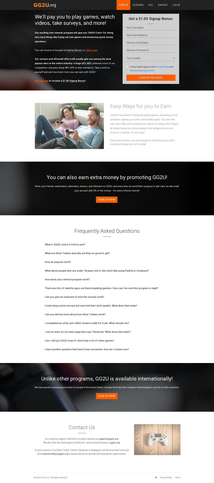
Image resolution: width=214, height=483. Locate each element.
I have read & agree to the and (149, 69)
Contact (163, 5)
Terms (177, 477)
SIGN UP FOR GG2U (151, 77)
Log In (176, 5)
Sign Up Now (106, 199)
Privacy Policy (162, 67)
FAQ (151, 5)
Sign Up (123, 5)
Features (138, 5)
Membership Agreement (142, 70)
